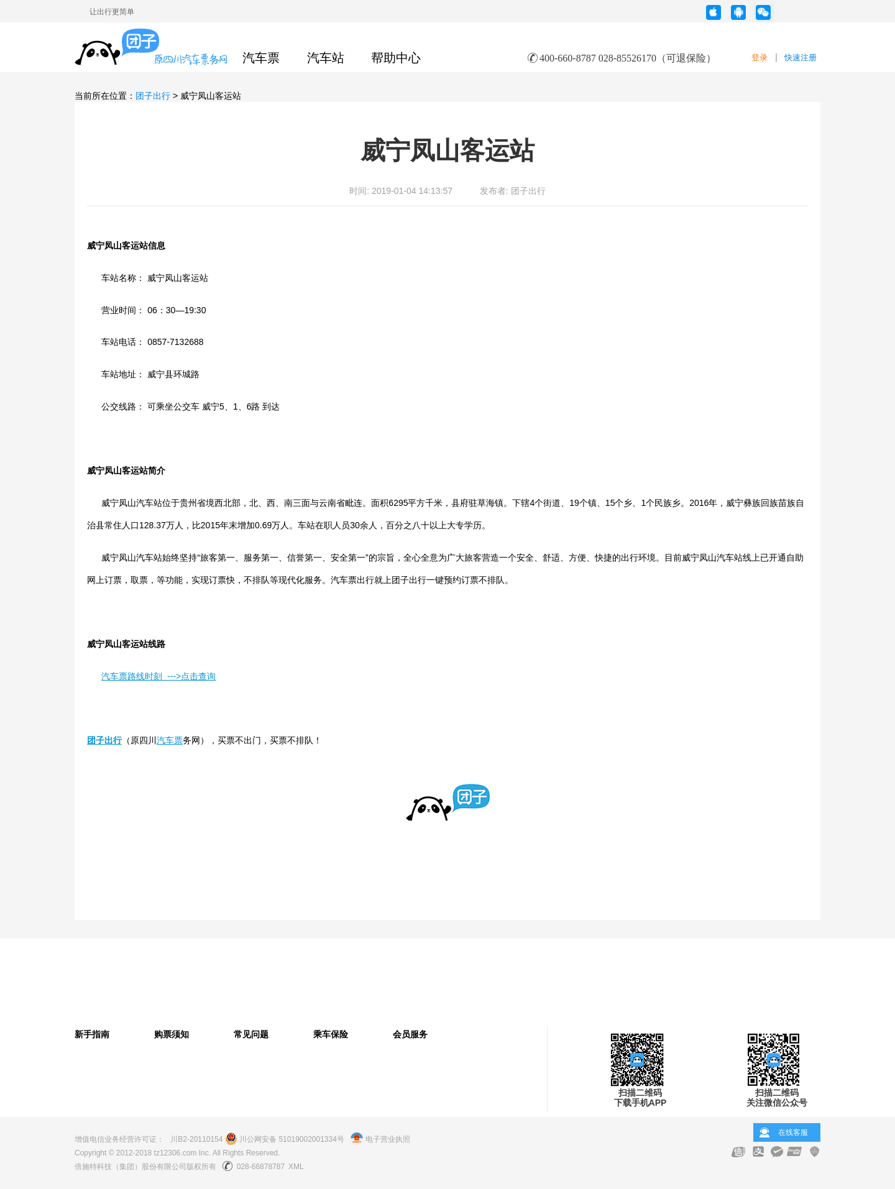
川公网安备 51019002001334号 (284, 1139)
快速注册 (800, 57)
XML (296, 1166)
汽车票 (261, 58)
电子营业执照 (380, 1139)
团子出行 (152, 96)
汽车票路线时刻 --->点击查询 (158, 676)
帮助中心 (396, 58)
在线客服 (793, 1132)
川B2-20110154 (196, 1139)
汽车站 (325, 58)
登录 (759, 57)
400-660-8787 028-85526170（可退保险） (627, 58)
